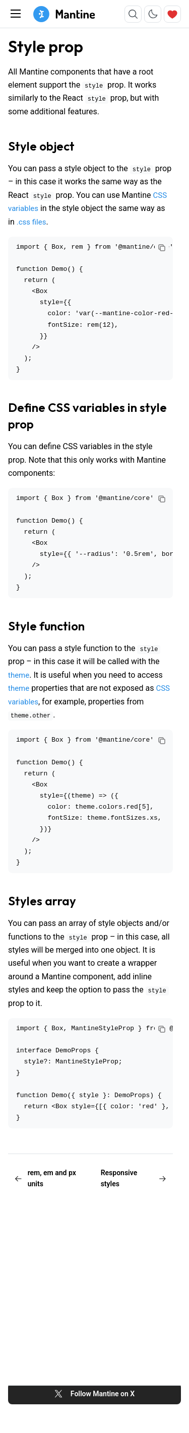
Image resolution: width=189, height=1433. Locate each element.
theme (18, 675)
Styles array (42, 900)
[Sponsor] (172, 14)
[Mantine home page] (64, 14)
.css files (31, 222)
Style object (41, 146)
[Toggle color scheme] (152, 14)
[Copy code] (162, 248)
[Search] (133, 14)
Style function (46, 625)
